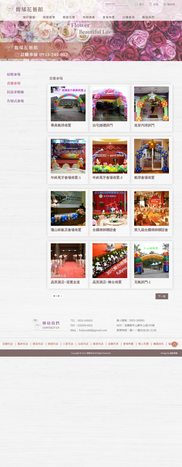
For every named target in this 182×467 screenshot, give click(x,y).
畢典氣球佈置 (61, 125)
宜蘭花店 (7, 344)
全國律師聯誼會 (104, 230)
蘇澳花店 (98, 344)
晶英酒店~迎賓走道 (65, 282)
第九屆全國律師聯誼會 (151, 230)
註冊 (153, 4)
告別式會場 (15, 100)
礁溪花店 (38, 344)
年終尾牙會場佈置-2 (107, 178)
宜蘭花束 (113, 344)
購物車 (169, 4)
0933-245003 (85, 320)
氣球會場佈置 (144, 178)
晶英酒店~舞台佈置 (107, 282)
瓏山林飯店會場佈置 (66, 230)
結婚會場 (13, 74)
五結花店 (83, 344)
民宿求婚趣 (15, 91)
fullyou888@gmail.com (93, 330)
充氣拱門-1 (142, 282)
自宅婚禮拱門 (102, 125)
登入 (139, 4)
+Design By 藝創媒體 (168, 353)
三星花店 (68, 344)
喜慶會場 (13, 83)
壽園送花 (158, 344)
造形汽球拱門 (144, 125)
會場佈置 (128, 344)
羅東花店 (23, 344)
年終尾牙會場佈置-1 (66, 178)
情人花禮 (143, 344)
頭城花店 (53, 344)
